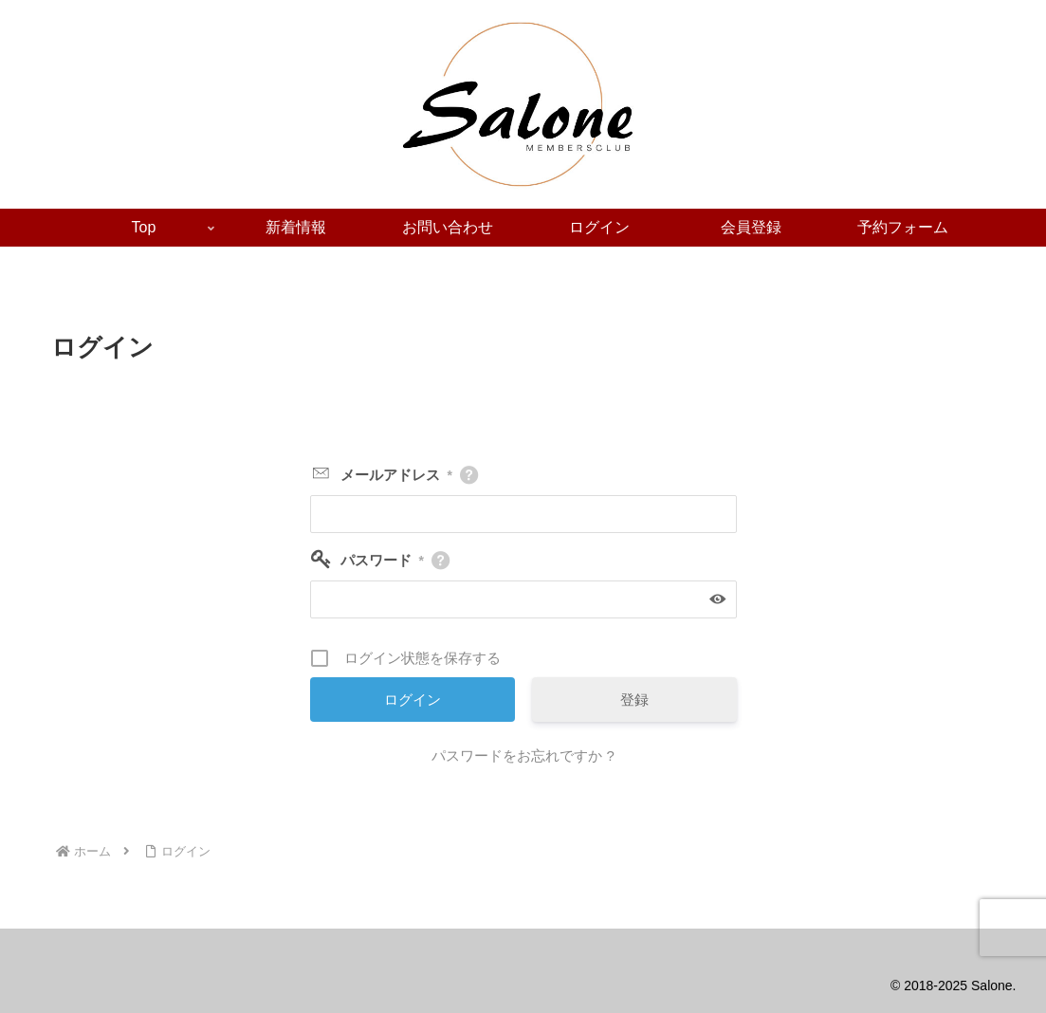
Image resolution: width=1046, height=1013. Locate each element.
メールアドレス (396, 475)
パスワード (382, 560)
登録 (634, 699)
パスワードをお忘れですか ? (523, 755)
